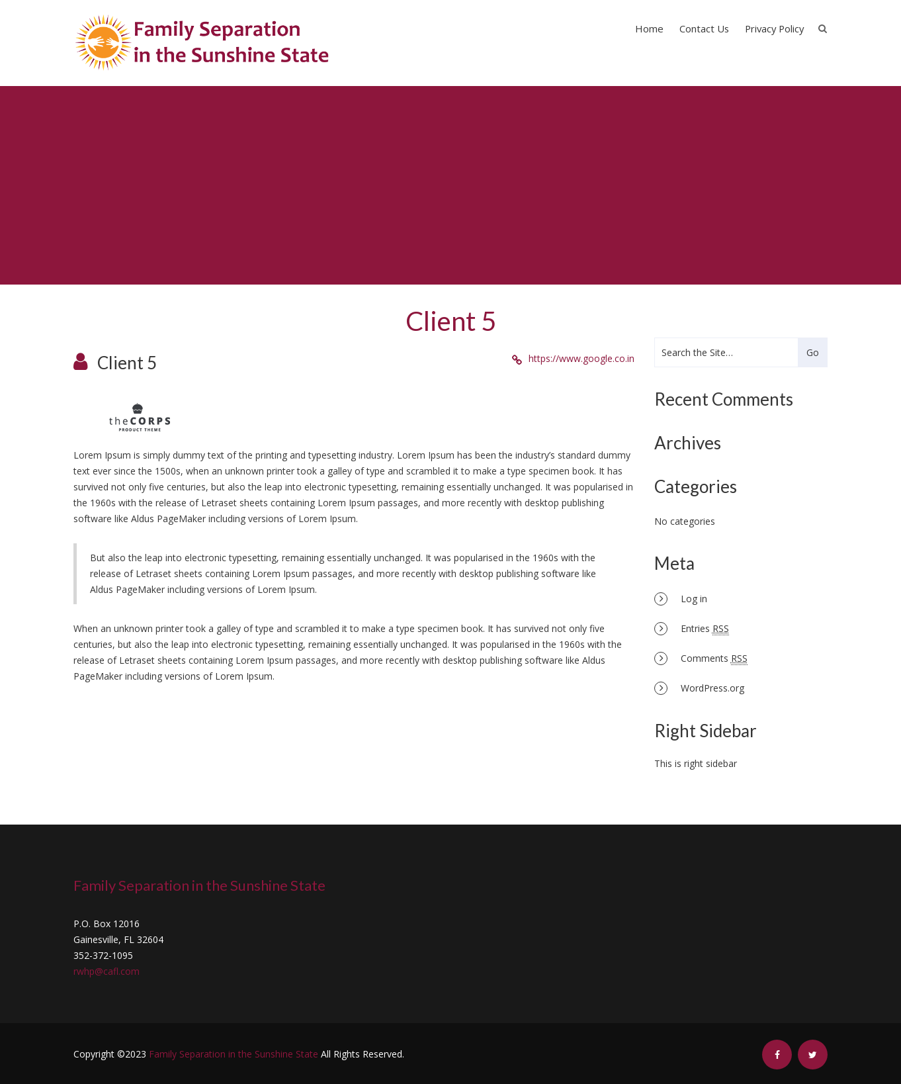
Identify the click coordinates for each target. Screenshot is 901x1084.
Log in (694, 598)
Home (649, 28)
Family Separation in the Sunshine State (233, 1054)
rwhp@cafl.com (106, 971)
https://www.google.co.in (581, 358)
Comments (714, 658)
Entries (705, 628)
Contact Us (704, 28)
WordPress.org (712, 688)
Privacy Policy (774, 28)
